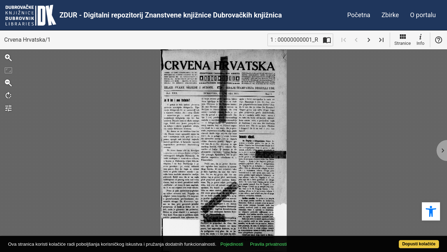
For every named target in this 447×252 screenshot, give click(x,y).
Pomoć (438, 40)
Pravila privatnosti (290, 240)
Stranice (402, 39)
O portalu (423, 15)
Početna (358, 15)
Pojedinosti (254, 240)
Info (420, 39)
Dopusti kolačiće (394, 240)
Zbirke (390, 15)
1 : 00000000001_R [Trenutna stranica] (294, 39)
